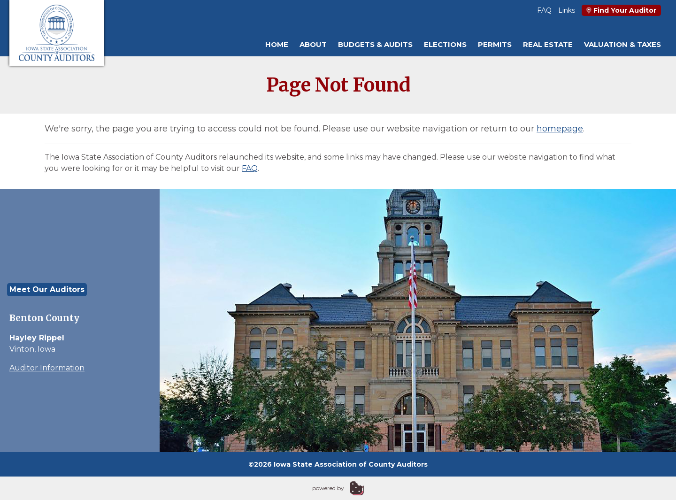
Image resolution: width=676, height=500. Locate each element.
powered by (328, 488)
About (313, 44)
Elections (445, 44)
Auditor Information (46, 367)
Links (566, 10)
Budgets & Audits (375, 44)
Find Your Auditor (621, 10)
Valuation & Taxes (622, 44)
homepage (560, 128)
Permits (495, 44)
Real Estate (548, 44)
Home (276, 44)
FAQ (544, 10)
